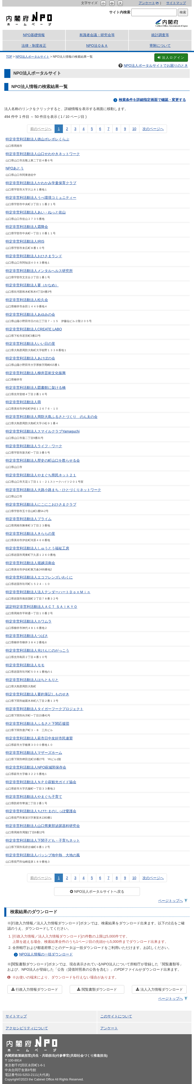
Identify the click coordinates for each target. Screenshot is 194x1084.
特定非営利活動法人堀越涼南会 (30, 563)
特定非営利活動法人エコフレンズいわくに (39, 577)
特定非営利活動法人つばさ (27, 636)
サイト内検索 (119, 12)
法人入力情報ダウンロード (159, 989)
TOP (9, 56)
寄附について (160, 46)
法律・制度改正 (33, 46)
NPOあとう (15, 168)
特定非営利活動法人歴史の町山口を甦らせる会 (43, 460)
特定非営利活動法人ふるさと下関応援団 (37, 723)
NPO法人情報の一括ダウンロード (46, 954)
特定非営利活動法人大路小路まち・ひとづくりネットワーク (53, 490)
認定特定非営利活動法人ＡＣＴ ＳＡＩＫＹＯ (41, 607)
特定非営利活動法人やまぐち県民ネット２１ (41, 475)
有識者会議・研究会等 (97, 35)
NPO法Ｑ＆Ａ (97, 46)
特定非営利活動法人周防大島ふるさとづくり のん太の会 (52, 417)
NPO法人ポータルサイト (33, 56)
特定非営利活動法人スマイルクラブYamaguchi (43, 431)
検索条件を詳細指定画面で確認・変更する (152, 100)
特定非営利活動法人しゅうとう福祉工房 (37, 548)
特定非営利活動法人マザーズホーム (34, 753)
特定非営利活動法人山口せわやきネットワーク (43, 154)
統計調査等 (160, 35)
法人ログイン (171, 57)
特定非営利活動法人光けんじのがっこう (37, 650)
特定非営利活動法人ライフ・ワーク (34, 446)
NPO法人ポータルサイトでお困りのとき (153, 65)
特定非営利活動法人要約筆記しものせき (37, 694)
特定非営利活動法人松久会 (27, 300)
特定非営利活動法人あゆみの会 (30, 314)
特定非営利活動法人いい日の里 (30, 344)
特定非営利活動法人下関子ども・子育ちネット (43, 840)
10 (134, 129)
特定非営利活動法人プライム (29, 519)
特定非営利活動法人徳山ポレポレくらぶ (37, 139)
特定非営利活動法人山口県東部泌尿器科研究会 (43, 826)
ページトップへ (170, 901)
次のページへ (153, 129)
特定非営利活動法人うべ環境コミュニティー (41, 198)
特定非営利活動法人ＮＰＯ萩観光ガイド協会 (41, 782)
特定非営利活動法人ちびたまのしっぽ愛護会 (41, 811)
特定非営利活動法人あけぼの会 (30, 358)
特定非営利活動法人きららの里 (30, 534)
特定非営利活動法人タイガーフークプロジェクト (44, 709)
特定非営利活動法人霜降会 (27, 227)
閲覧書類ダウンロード (97, 989)
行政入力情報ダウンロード (34, 989)
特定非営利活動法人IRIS (25, 241)
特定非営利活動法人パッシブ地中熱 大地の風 (43, 855)
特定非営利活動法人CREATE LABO (34, 329)
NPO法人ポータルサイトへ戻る (97, 891)
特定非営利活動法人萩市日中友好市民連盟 (39, 738)
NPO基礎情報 (34, 35)
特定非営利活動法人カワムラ (29, 621)
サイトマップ (176, 3)
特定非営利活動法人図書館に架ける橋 (36, 388)
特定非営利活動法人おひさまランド (34, 256)
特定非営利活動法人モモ (25, 665)
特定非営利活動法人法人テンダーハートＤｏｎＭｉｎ (48, 592)
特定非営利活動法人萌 (23, 402)
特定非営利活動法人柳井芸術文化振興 (36, 373)
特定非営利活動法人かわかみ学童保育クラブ (41, 183)
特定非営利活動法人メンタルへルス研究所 (39, 271)
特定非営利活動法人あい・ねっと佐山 (36, 212)
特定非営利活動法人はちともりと (32, 680)
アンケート (147, 3)
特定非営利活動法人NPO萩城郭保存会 (36, 767)
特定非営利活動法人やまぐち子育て (34, 797)
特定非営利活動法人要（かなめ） (32, 285)
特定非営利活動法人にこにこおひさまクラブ (41, 504)
